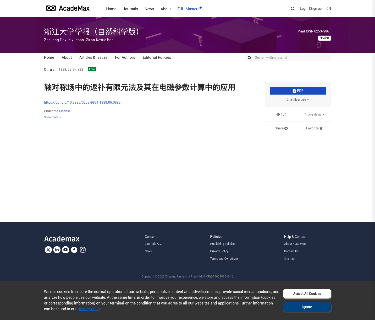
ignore (307, 307)
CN (328, 9)
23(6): (72, 69)
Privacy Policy (219, 251)
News (149, 9)
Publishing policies (222, 243)
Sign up (316, 9)
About (166, 9)
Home (111, 9)
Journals (130, 9)
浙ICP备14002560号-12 (218, 276)
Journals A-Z (153, 243)
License (65, 111)
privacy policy (89, 309)
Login (304, 9)
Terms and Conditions (224, 258)
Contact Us (291, 251)
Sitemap (289, 258)
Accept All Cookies (307, 294)
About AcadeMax (295, 243)
